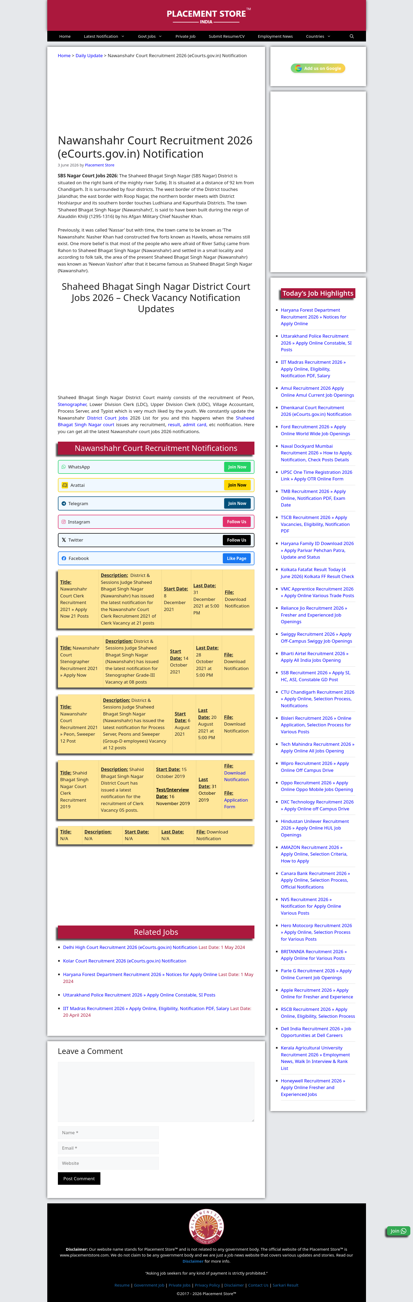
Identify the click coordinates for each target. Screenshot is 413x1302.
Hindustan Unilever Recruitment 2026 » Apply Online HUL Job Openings (315, 828)
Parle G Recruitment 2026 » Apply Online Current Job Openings (316, 974)
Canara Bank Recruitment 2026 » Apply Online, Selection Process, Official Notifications (315, 880)
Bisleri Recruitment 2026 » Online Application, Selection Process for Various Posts (316, 725)
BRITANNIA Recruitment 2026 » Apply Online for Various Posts (314, 954)
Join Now (237, 467)
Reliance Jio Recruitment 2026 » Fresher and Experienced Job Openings (314, 615)
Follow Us (236, 521)
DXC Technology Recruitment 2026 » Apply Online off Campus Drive (317, 805)
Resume (122, 1285)
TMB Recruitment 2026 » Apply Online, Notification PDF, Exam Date (313, 498)
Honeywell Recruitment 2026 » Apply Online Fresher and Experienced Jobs (313, 1087)
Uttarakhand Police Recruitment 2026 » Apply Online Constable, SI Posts (139, 995)
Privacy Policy (207, 1285)
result (174, 424)
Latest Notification (107, 36)
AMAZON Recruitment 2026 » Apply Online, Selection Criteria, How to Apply (314, 854)
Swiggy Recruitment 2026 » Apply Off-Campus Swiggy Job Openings (316, 637)
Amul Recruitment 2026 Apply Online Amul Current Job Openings (317, 391)
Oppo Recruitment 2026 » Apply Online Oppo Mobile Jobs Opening (317, 786)
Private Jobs (180, 1285)
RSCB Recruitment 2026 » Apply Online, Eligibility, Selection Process (318, 1012)
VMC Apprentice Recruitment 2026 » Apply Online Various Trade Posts (317, 592)
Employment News (275, 36)
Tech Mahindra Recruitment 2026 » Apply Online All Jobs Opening (318, 747)
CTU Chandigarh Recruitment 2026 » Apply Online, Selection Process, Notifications (318, 699)
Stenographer (72, 404)
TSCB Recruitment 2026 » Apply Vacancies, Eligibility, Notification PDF (315, 524)
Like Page (236, 558)
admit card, (195, 424)
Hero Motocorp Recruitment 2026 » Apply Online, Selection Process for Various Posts (316, 932)
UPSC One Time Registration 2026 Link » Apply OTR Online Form (316, 475)
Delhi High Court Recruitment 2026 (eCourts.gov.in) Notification (130, 947)
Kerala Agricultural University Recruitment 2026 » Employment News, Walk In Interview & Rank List (315, 1058)
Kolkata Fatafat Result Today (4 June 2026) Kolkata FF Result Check (317, 572)
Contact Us (258, 1285)
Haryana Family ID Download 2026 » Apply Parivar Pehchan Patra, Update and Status (317, 550)
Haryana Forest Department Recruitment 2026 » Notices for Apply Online (140, 974)
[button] (351, 36)
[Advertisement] (156, 96)
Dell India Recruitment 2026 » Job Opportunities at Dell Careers (316, 1032)
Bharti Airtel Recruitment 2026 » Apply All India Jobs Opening (315, 656)
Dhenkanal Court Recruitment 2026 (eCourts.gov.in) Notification (316, 410)
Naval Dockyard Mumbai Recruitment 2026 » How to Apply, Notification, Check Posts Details (316, 453)
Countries (322, 36)
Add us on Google (318, 68)
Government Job (149, 1285)
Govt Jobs (153, 36)
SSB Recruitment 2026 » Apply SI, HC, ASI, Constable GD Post (316, 676)
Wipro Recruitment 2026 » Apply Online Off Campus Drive (315, 766)
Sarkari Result (286, 1285)
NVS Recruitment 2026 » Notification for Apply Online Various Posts (311, 906)
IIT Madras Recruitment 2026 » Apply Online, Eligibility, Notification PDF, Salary (146, 1008)
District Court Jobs (107, 418)
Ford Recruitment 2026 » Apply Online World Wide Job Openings (315, 430)
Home (65, 36)
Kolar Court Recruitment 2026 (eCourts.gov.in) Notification (124, 961)
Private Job (185, 36)
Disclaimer (234, 1285)
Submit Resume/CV (227, 36)
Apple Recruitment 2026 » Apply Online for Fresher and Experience (317, 993)
